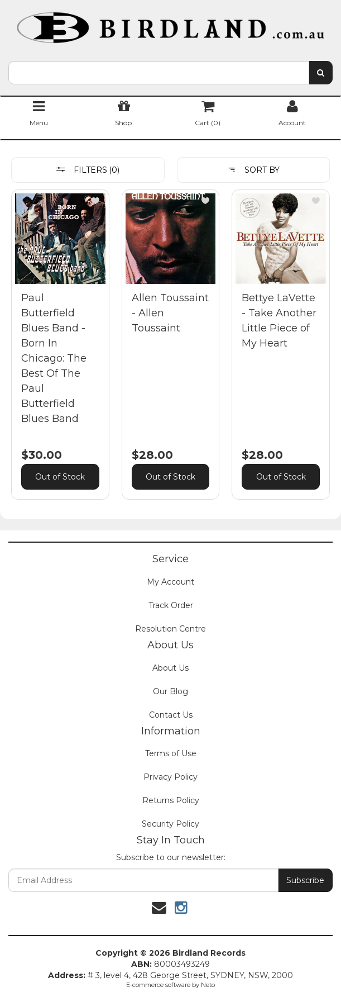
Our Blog (170, 691)
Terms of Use (170, 753)
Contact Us (171, 715)
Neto (208, 985)
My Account (170, 582)
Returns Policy (170, 800)
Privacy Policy (170, 777)
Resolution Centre (170, 629)
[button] (95, 200)
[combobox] (158, 72)
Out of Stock (60, 477)
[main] (170, 352)
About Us (170, 668)
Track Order (170, 605)
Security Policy (170, 824)
